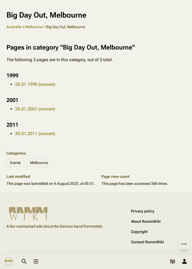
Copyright (139, 231)
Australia (13, 27)
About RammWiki (146, 221)
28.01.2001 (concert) (35, 108)
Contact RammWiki (147, 242)
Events (15, 162)
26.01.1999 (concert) (35, 84)
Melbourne (34, 27)
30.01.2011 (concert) (35, 133)
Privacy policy (142, 211)
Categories (15, 153)
